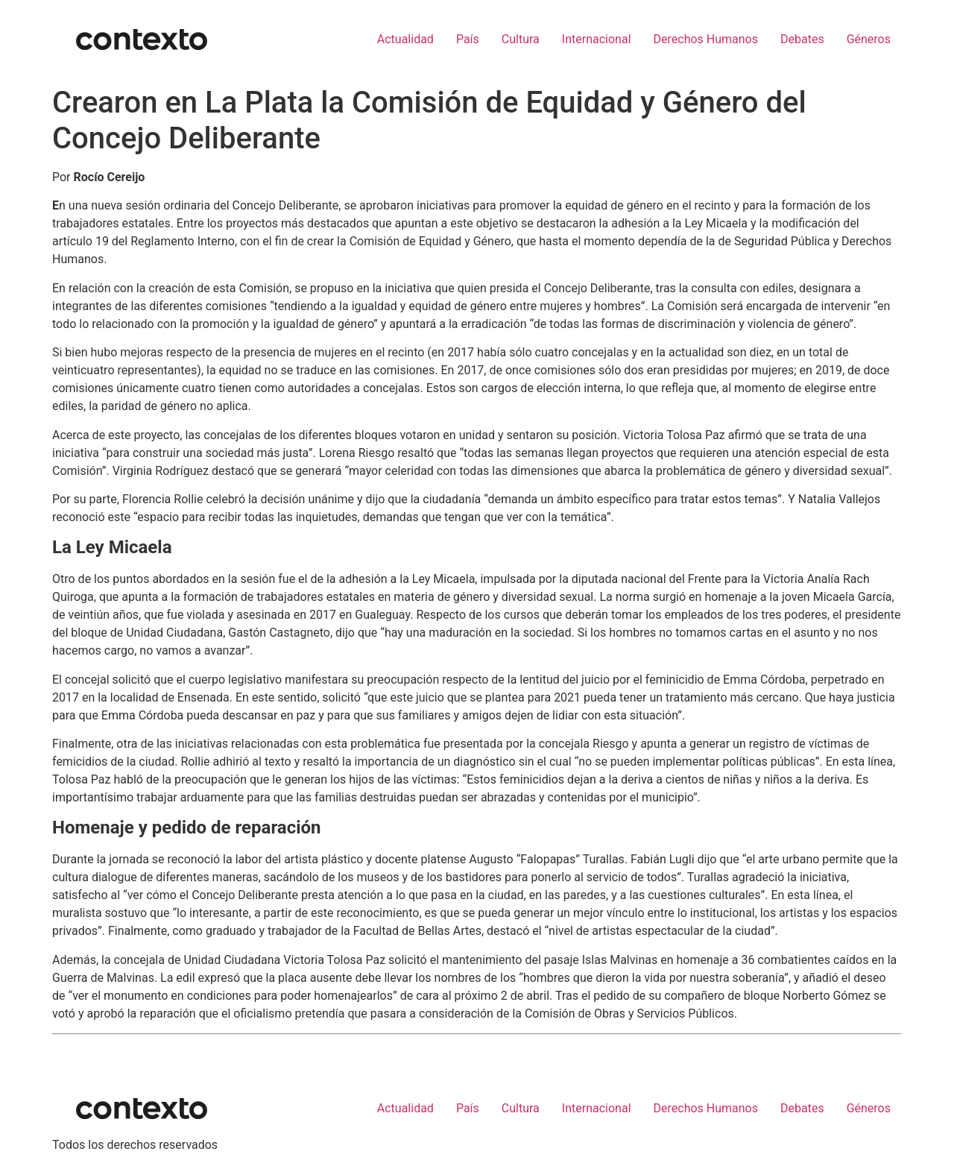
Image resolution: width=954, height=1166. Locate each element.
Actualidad (405, 39)
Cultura (521, 39)
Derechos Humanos (706, 39)
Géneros (869, 39)
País (467, 39)
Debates (802, 39)
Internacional (596, 39)
